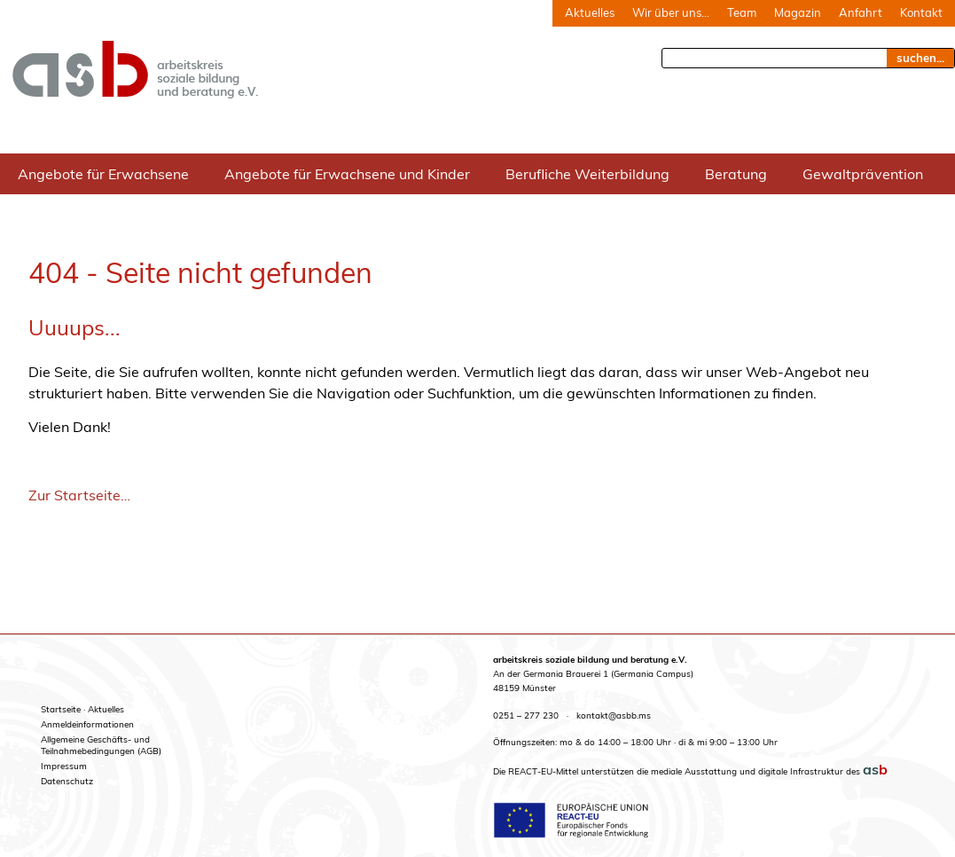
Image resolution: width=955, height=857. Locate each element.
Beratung (736, 174)
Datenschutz (67, 781)
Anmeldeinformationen (87, 724)
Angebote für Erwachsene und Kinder (347, 174)
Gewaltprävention (862, 174)
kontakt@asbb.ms (613, 715)
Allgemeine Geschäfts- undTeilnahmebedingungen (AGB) (101, 745)
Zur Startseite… (79, 495)
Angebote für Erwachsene (103, 174)
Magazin (797, 12)
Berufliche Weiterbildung (587, 174)
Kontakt (921, 12)
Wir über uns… (670, 12)
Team (741, 12)
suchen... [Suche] (920, 58)
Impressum (64, 766)
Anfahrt (860, 12)
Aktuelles (589, 12)
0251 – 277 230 (526, 715)
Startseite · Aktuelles (82, 709)
